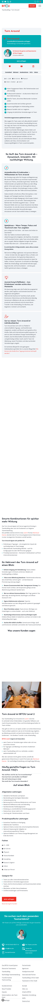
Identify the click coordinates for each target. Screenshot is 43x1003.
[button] (3, 1000)
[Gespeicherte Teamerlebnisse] (38, 1)
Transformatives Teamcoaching (7, 979)
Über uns (25, 989)
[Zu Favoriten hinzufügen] (10, 66)
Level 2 (27, 719)
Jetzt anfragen (21, 61)
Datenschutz (26, 1001)
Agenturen (25, 968)
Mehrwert (15, 72)
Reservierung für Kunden (9, 904)
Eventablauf (8, 72)
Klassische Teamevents (9, 968)
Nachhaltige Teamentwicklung (11, 975)
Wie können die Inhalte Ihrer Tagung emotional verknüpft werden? (21, 351)
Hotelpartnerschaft (28, 971)
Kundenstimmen (7, 986)
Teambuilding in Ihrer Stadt (30, 978)
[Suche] (35, 1)
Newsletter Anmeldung (29, 995)
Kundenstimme (24, 72)
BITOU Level (6, 739)
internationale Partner (29, 975)
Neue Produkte (6, 989)
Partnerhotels (26, 965)
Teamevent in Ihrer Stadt (29, 981)
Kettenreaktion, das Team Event (9, 996)
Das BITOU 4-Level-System (10, 965)
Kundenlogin (6, 1000)
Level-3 (26, 533)
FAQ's (31, 72)
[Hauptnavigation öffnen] (38, 5)
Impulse (4, 992)
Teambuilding (6, 971)
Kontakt (32, 6)
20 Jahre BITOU (26, 992)
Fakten (36, 72)
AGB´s (24, 998)
